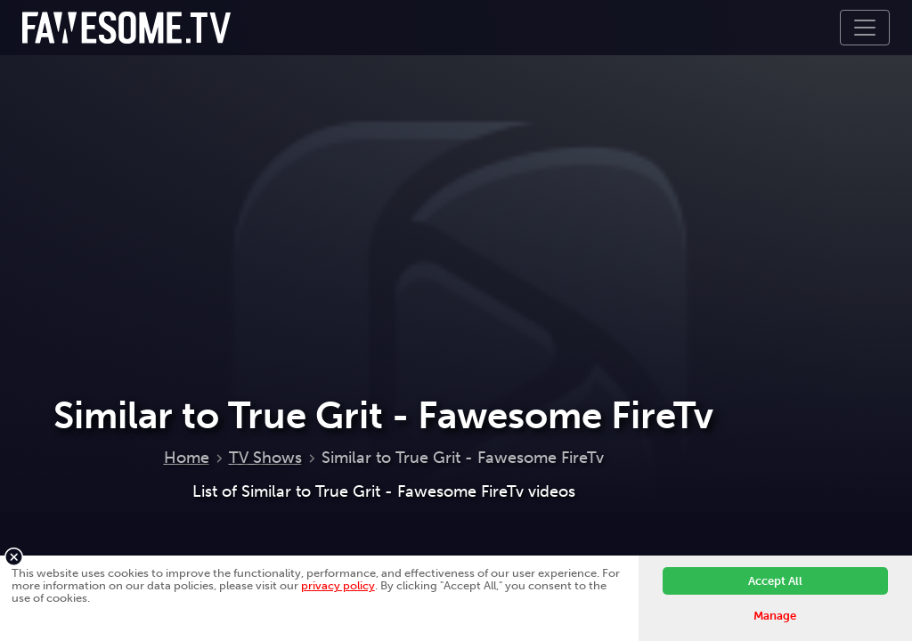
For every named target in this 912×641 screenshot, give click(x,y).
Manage (774, 615)
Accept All (775, 581)
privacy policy (338, 585)
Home (186, 457)
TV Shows (265, 457)
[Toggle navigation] (865, 27)
